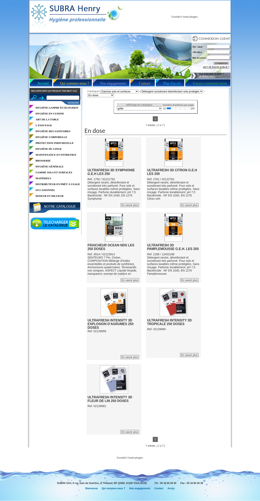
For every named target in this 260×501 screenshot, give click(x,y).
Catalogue (93, 91)
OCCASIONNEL (45, 190)
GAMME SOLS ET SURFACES (54, 172)
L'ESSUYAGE (44, 125)
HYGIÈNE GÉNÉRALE (50, 166)
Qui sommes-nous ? (74, 83)
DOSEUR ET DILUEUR (50, 195)
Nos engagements (113, 83)
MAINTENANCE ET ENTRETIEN (56, 154)
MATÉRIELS (43, 178)
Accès (170, 488)
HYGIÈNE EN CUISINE (50, 113)
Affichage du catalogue (139, 105)
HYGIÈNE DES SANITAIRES (53, 131)
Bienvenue (91, 488)
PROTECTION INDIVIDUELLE (55, 142)
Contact (144, 83)
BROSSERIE (43, 160)
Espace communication (210, 83)
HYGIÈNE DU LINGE (49, 148)
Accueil (43, 83)
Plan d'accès (172, 83)
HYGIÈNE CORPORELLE (51, 137)
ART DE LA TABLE (47, 119)
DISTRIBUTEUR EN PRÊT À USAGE (58, 184)
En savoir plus (130, 205)
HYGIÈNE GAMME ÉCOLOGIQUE (57, 107)
